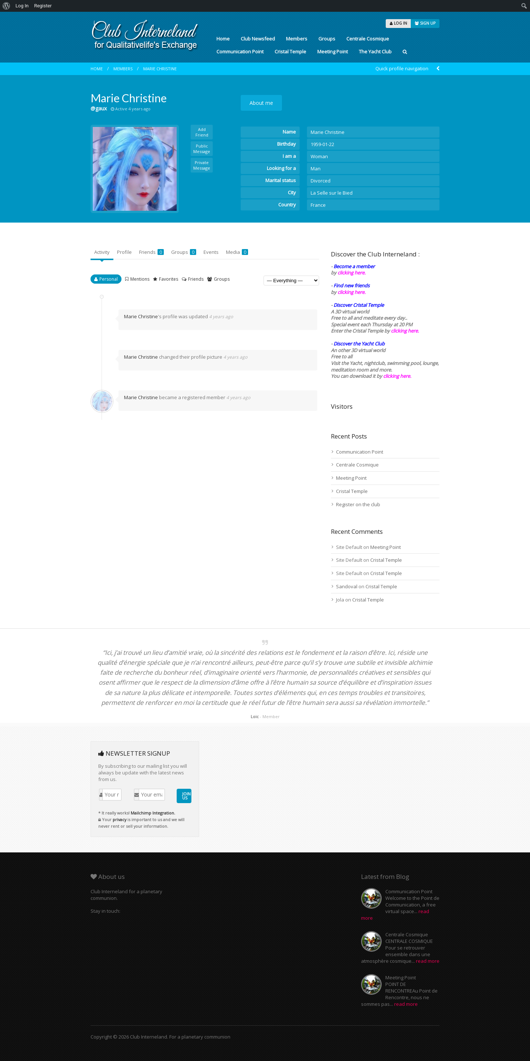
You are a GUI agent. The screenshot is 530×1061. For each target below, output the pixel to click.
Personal (108, 279)
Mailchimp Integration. (153, 813)
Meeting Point (332, 51)
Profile (124, 252)
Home (223, 38)
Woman (319, 156)
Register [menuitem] (43, 5)
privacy (119, 819)
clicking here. (351, 272)
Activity (102, 252)
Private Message (201, 165)
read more (427, 961)
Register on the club (358, 504)
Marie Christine (160, 68)
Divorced (321, 180)
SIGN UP (425, 23)
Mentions (139, 279)
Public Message (201, 148)
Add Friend (201, 132)
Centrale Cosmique (367, 38)
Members (296, 38)
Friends (151, 252)
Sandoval (346, 586)
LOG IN (398, 23)
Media (237, 252)
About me (261, 102)
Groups (326, 38)
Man (316, 168)
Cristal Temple (290, 51)
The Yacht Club (375, 51)
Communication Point (240, 51)
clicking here (396, 376)
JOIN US (186, 796)
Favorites (168, 279)
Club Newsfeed (258, 38)
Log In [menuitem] (22, 5)
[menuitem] (6, 6)
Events (211, 252)
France (318, 205)
